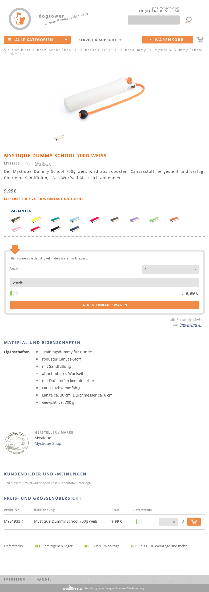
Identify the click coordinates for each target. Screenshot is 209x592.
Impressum (17, 579)
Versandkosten (191, 324)
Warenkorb (171, 39)
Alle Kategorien (37, 39)
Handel (44, 579)
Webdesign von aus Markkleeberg (114, 588)
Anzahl (15, 268)
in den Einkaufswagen (104, 305)
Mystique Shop (48, 443)
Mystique (43, 163)
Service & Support (100, 39)
